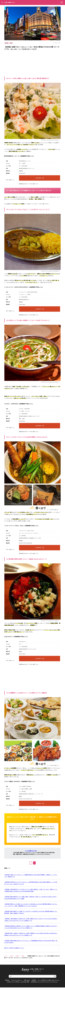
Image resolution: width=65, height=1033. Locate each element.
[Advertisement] (17, 63)
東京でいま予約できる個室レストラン (14, 947)
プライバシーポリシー (16, 980)
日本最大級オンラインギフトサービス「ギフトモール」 (44, 981)
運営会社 (7, 980)
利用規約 (34, 980)
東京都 (6, 43)
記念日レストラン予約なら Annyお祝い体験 (18, 981)
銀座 (11, 43)
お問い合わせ (27, 980)
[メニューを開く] (61, 2)
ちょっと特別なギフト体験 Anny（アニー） (49, 980)
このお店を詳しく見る (39, 177)
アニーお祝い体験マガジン (8, 2)
